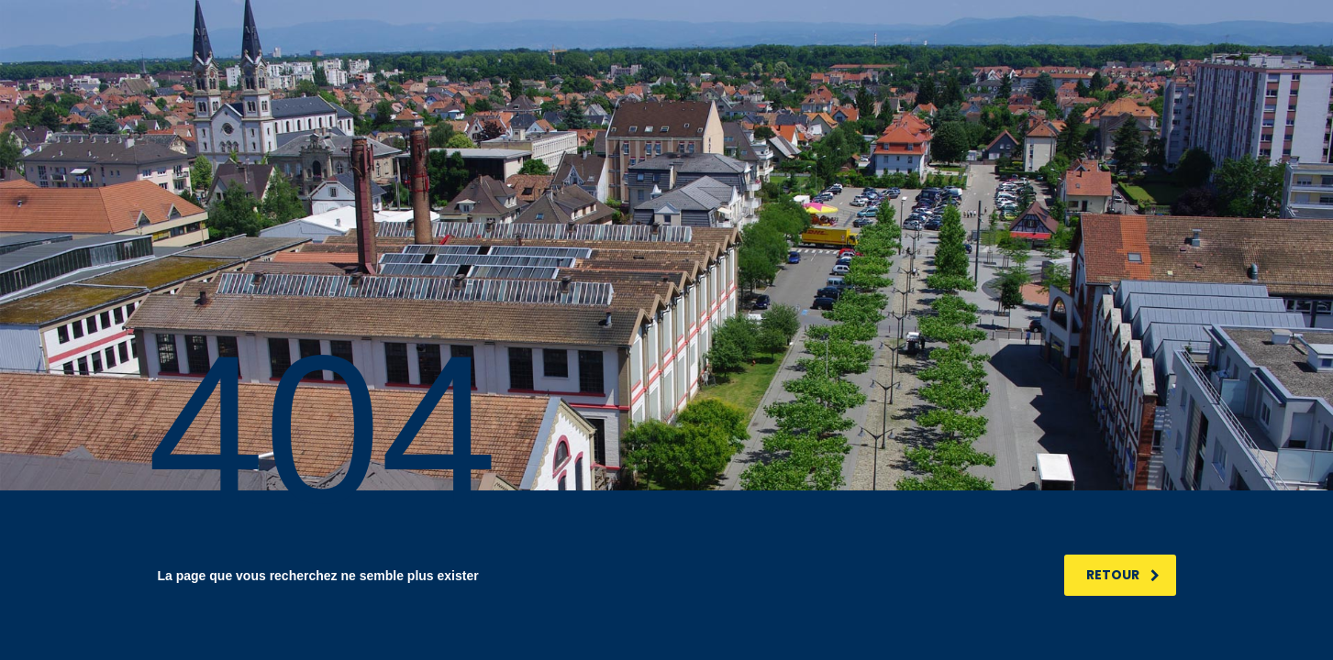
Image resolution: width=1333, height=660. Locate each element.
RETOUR (1123, 575)
